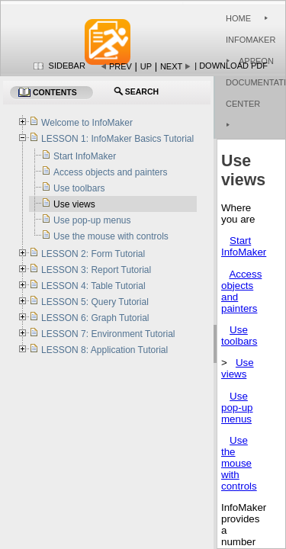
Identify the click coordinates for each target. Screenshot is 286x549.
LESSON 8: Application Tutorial (104, 350)
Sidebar (67, 65)
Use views (237, 368)
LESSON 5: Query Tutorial (95, 302)
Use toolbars (239, 335)
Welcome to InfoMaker (87, 122)
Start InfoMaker (243, 246)
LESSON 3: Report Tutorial (96, 270)
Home (238, 18)
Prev (120, 66)
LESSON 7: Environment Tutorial (108, 334)
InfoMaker (250, 39)
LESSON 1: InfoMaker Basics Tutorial (117, 138)
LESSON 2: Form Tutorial (93, 254)
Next (171, 66)
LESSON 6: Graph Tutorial (95, 318)
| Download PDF (231, 65)
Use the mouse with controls (239, 463)
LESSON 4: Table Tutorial (93, 286)
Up (146, 66)
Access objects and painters (110, 172)
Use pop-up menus (237, 407)
